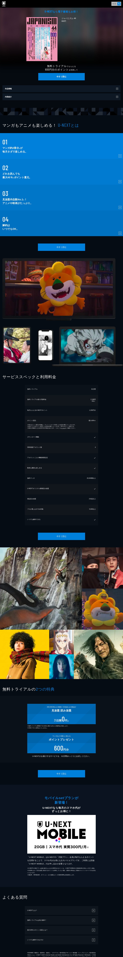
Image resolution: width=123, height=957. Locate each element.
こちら (63, 428)
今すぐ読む (61, 77)
